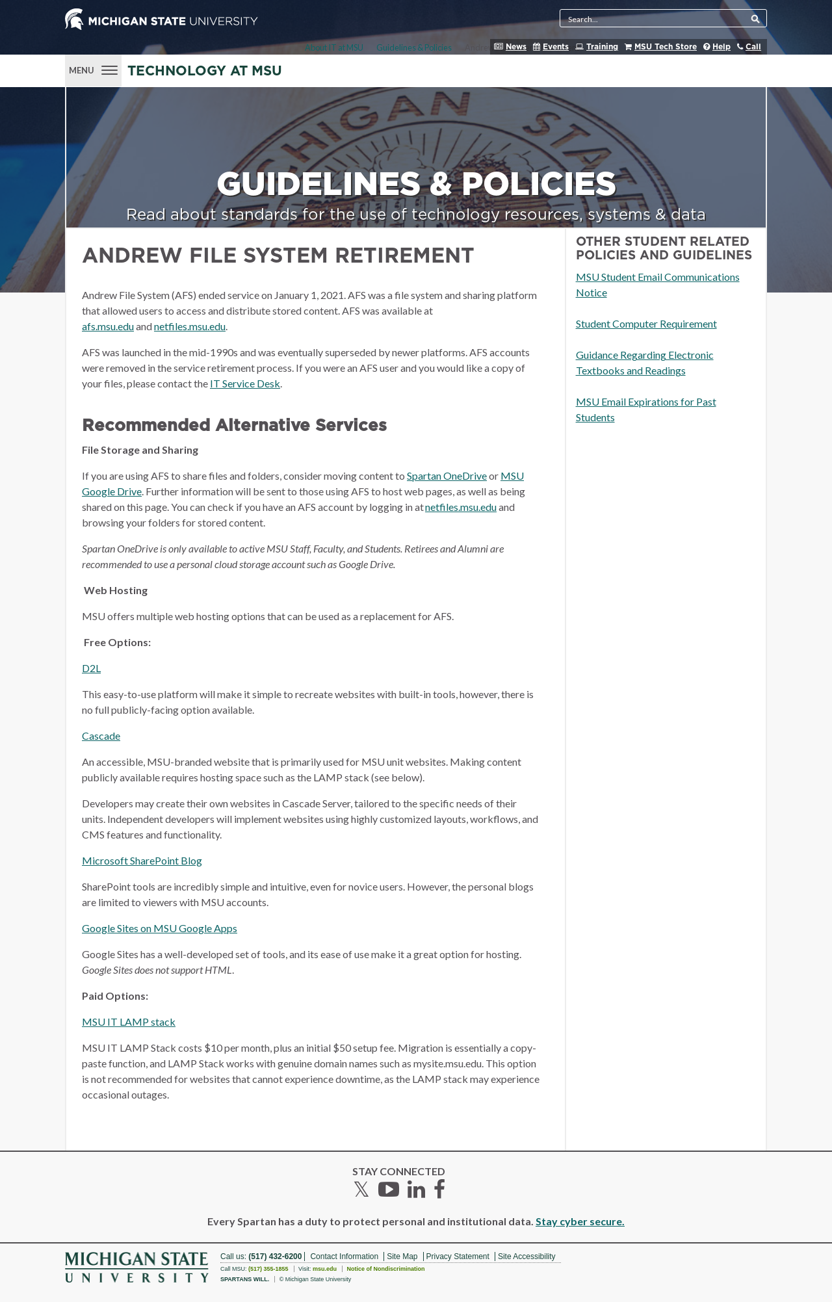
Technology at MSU (204, 71)
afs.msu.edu (108, 326)
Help (721, 47)
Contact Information (344, 1256)
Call (753, 47)
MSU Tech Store (665, 47)
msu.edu (325, 1269)
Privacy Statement (457, 1256)
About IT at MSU (334, 47)
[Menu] (93, 69)
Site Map (402, 1256)
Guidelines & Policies (414, 47)
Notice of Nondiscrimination (385, 1269)
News (516, 47)
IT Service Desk (245, 383)
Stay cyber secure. (580, 1221)
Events (556, 47)
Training (602, 47)
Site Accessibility (527, 1256)
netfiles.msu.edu (190, 326)
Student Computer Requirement (646, 323)
